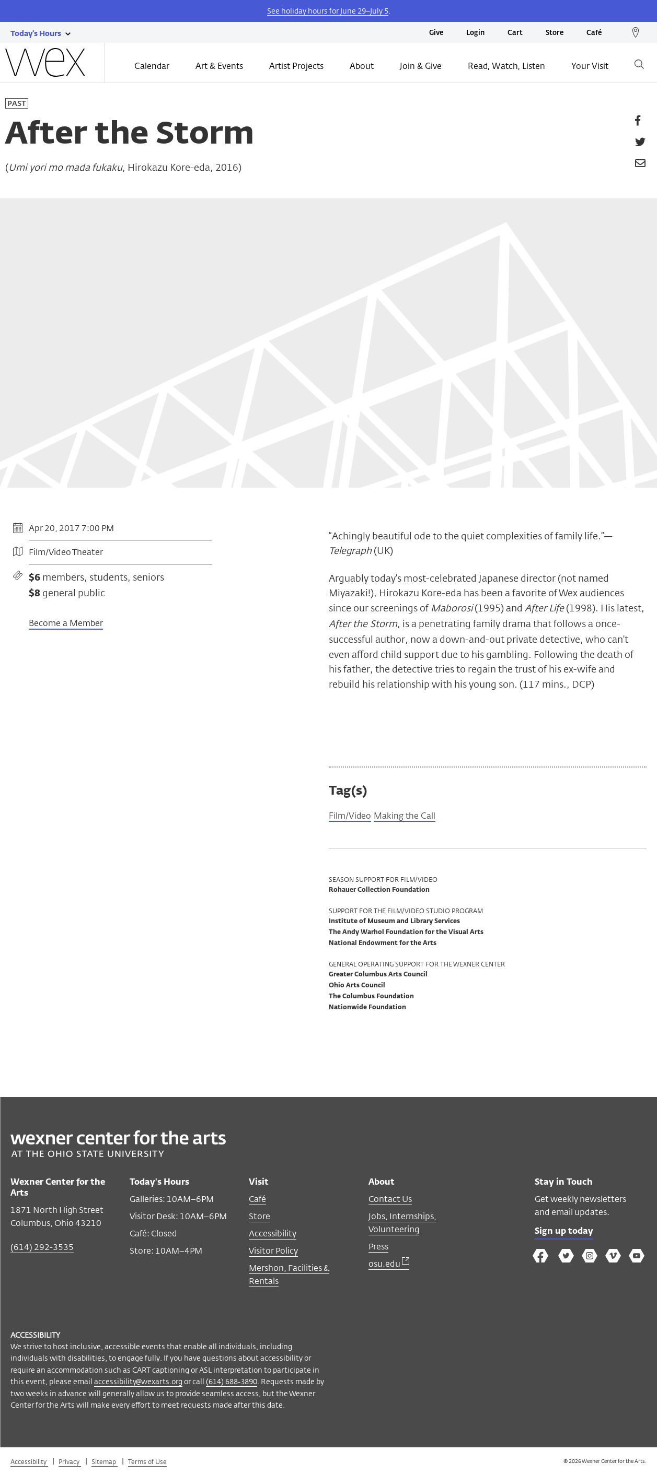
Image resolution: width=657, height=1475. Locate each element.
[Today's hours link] (35, 33)
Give (436, 33)
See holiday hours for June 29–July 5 (327, 11)
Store (554, 33)
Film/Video (352, 816)
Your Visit (589, 66)
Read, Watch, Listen (506, 66)
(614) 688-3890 (231, 1383)
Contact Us (390, 1201)
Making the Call (412, 816)
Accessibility (272, 1235)
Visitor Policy (273, 1252)
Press (378, 1248)
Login (475, 33)
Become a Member (66, 623)
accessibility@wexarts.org (138, 1383)
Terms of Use (147, 1463)
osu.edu (388, 1265)
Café (594, 33)
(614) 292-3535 (42, 1249)
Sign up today (567, 1235)
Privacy (70, 1463)
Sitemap (104, 1463)
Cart (515, 33)
